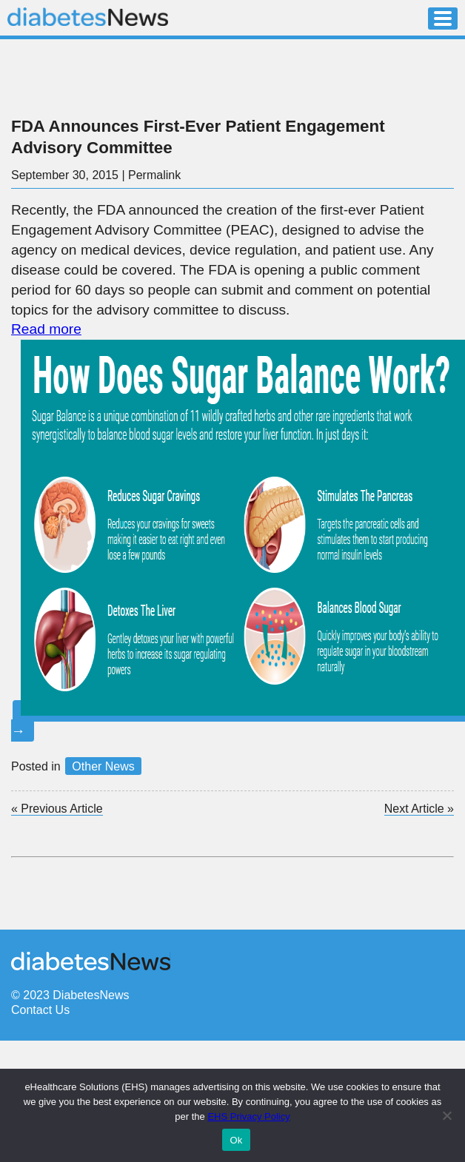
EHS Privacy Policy (248, 1116)
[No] (446, 1115)
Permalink (154, 175)
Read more (46, 329)
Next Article (419, 809)
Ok (236, 1140)
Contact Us (40, 1010)
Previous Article (57, 808)
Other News (103, 766)
